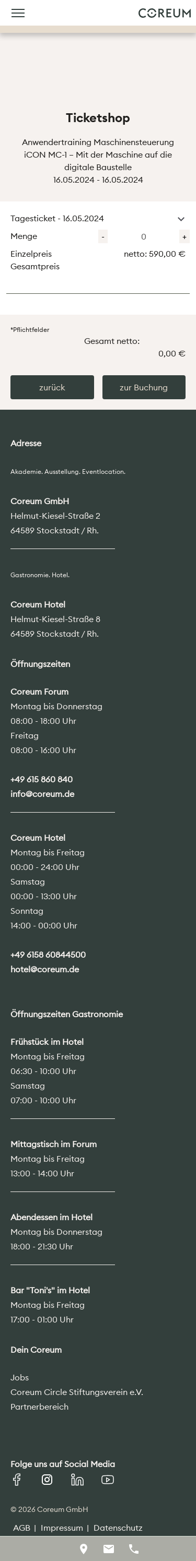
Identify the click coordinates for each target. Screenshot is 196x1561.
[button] (181, 219)
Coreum (165, 13)
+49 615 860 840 (41, 779)
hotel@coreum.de (44, 969)
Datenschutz (118, 1527)
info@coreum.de (42, 794)
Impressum (62, 1527)
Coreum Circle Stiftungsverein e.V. (76, 1392)
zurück (52, 387)
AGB (21, 1527)
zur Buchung (144, 387)
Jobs (19, 1377)
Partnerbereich (39, 1406)
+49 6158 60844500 (48, 954)
